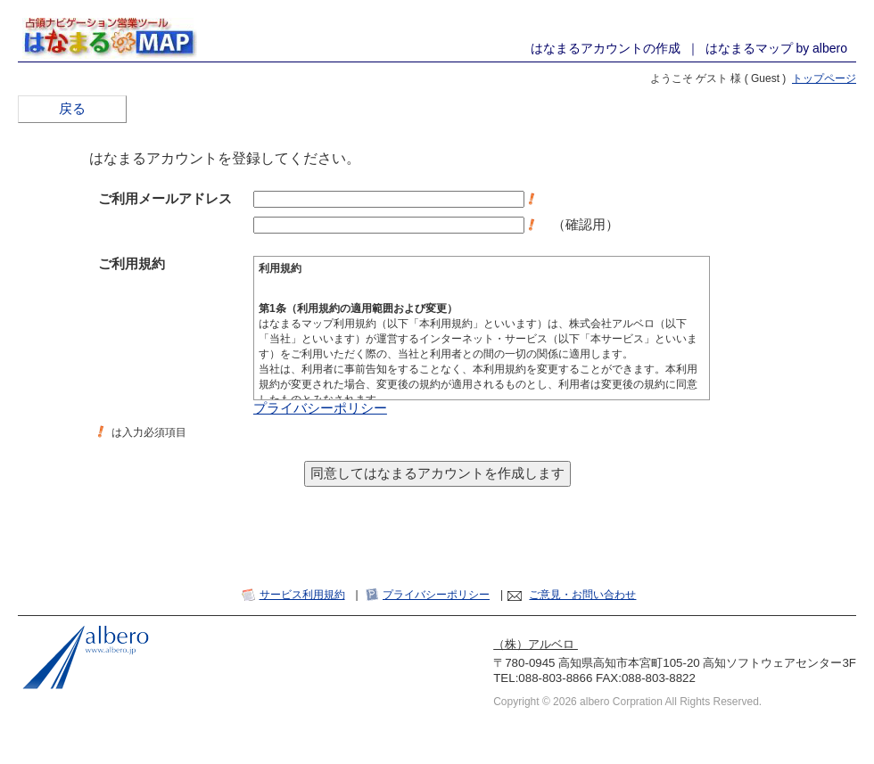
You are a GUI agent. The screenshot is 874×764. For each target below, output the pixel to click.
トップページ (824, 78)
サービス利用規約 (302, 594)
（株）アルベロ (535, 644)
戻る (72, 109)
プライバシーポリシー (320, 408)
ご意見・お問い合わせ (582, 594)
